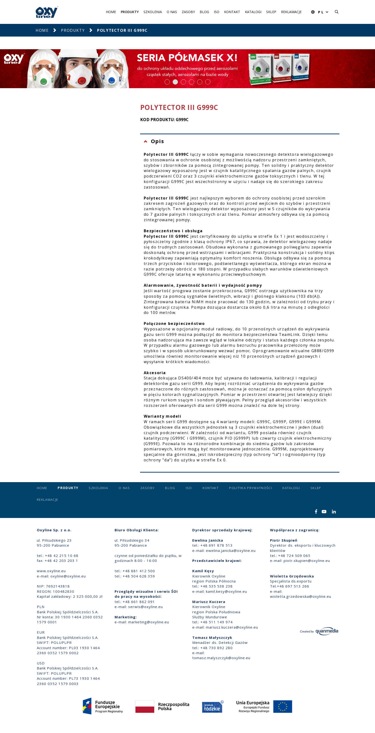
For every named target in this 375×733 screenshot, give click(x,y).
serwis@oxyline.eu (145, 606)
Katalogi (253, 12)
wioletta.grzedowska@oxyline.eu (300, 596)
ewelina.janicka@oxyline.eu (231, 550)
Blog (204, 12)
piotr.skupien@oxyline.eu (307, 560)
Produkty (130, 12)
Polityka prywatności (250, 488)
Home (111, 12)
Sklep (271, 12)
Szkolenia (152, 12)
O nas (172, 12)
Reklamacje (291, 12)
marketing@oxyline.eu (148, 622)
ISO (216, 12)
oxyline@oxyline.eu (68, 576)
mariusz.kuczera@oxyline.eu (232, 627)
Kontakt (232, 12)
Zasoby (188, 12)
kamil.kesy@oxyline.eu (226, 591)
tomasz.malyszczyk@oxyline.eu (221, 657)
